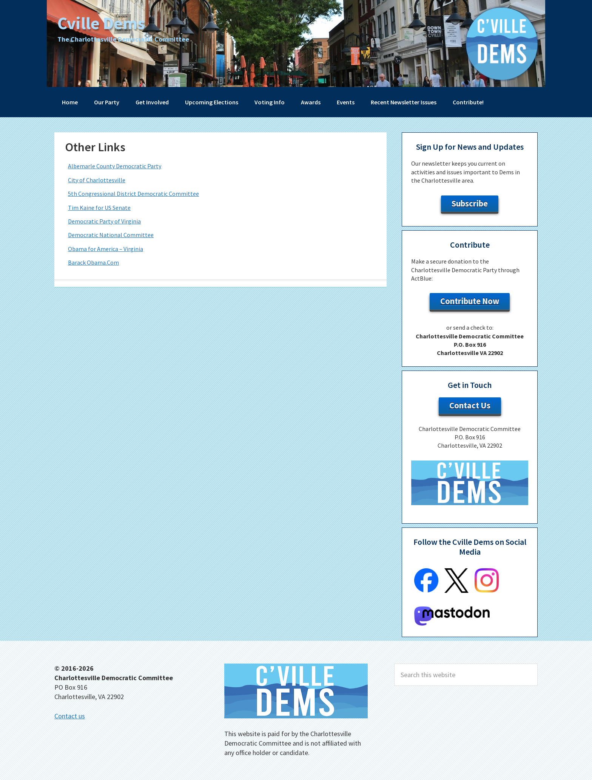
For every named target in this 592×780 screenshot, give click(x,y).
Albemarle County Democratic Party (114, 166)
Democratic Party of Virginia (104, 221)
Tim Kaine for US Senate (99, 207)
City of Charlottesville (96, 180)
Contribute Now (469, 301)
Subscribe (470, 203)
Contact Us (469, 405)
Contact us (69, 716)
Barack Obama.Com (93, 262)
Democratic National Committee (111, 235)
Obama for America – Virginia (105, 249)
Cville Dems (105, 22)
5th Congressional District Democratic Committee (133, 193)
